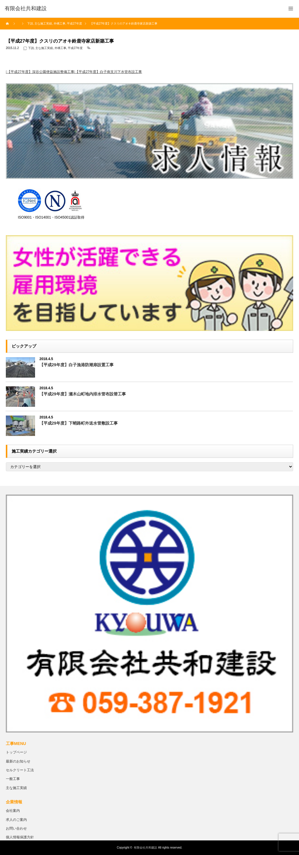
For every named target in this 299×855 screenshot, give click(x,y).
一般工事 (13, 779)
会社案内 (13, 811)
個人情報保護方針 (20, 837)
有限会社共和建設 (145, 847)
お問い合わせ (16, 828)
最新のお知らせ (18, 761)
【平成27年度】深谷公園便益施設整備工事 (40, 72)
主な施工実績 (44, 48)
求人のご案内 (16, 820)
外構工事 (60, 48)
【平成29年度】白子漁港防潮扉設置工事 (76, 364)
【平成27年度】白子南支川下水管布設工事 (108, 72)
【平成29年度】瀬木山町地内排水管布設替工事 (82, 394)
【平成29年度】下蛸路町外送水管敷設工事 (78, 423)
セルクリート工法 (20, 770)
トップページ (16, 752)
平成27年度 (75, 48)
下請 (31, 48)
